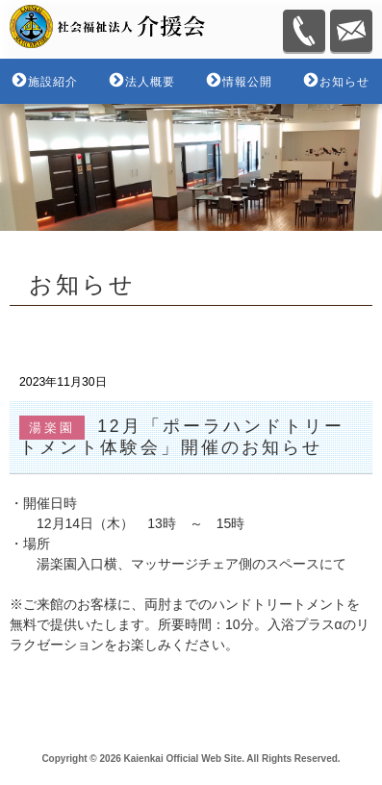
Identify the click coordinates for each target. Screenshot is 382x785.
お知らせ (344, 82)
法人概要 (150, 82)
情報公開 (247, 82)
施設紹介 (53, 82)
